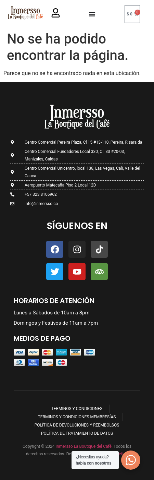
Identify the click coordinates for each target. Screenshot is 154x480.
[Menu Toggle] (92, 14)
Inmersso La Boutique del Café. (84, 446)
